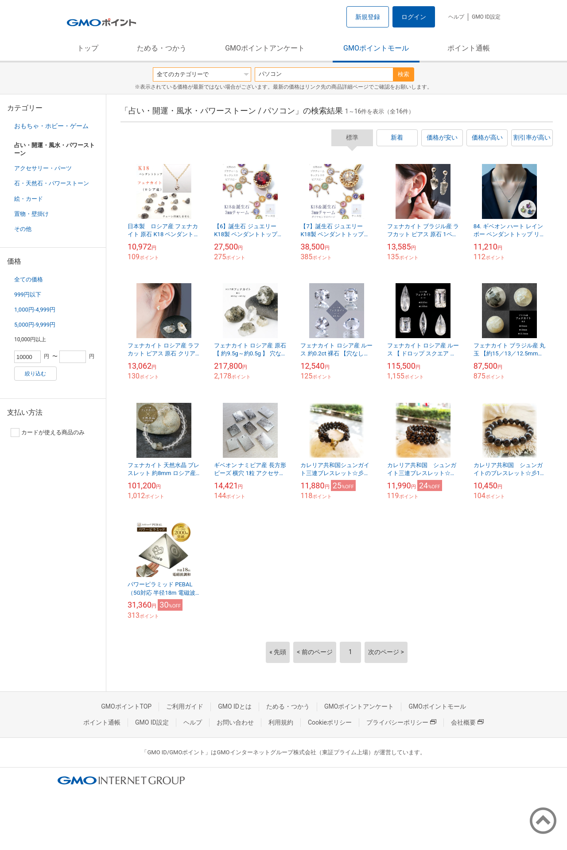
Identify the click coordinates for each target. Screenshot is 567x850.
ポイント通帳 (468, 48)
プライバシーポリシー (401, 722)
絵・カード (28, 198)
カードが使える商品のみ (48, 432)
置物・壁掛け (31, 214)
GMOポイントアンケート (265, 48)
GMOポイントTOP (126, 706)
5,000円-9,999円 (34, 324)
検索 (403, 74)
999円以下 (27, 294)
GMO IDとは (235, 706)
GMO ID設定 (486, 17)
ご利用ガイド (184, 706)
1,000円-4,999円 (34, 309)
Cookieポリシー (330, 722)
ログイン (413, 16)
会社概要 (467, 722)
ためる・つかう (161, 48)
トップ (87, 48)
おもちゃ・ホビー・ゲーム (51, 125)
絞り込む (35, 373)
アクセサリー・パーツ (43, 168)
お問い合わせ (235, 722)
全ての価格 (28, 279)
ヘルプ (456, 17)
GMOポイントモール (376, 48)
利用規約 (280, 722)
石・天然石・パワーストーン (51, 183)
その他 (22, 229)
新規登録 (367, 16)
